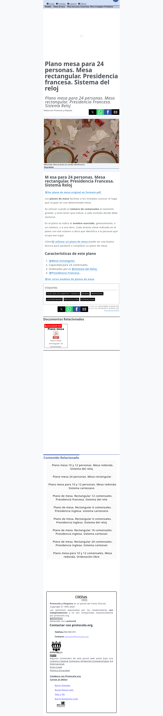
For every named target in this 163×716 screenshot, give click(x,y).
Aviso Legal (56, 667)
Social (51, 3)
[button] (92, 112)
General (85, 293)
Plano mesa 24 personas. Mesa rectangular (82, 476)
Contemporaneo (54, 299)
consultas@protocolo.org (77, 636)
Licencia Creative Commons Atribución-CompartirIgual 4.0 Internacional (81, 662)
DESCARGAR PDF (54, 326)
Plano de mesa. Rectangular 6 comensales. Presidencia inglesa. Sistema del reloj (83, 520)
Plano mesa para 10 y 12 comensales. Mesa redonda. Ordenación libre (82, 554)
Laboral (73, 3)
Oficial (83, 3)
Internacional (88, 299)
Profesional (97, 293)
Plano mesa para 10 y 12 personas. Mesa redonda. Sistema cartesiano (82, 486)
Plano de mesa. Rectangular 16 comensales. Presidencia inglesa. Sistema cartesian (83, 531)
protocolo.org (71, 299)
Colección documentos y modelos (63, 293)
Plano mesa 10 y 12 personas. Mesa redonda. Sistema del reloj (82, 466)
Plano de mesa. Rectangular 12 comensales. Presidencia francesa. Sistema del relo (83, 497)
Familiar (62, 3)
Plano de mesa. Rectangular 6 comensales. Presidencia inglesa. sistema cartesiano (83, 509)
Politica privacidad (60, 670)
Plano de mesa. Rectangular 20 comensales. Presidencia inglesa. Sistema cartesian (83, 543)
